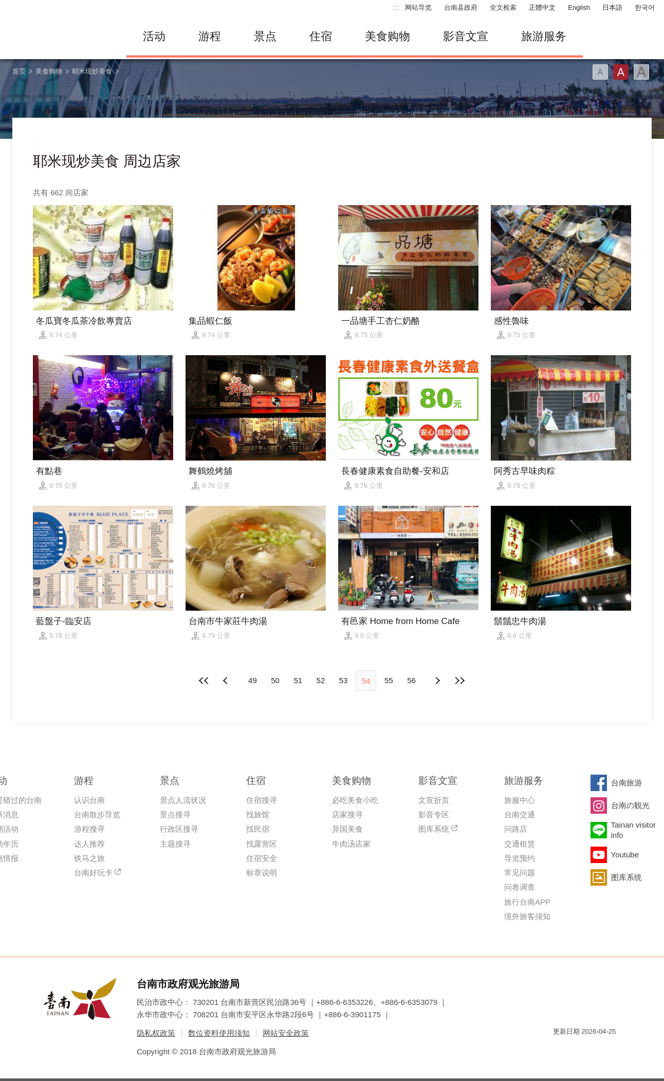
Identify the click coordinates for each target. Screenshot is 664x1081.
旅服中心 (519, 800)
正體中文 (542, 7)
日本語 (612, 7)
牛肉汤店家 (351, 843)
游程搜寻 (89, 829)
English (579, 7)
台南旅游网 (59, 36)
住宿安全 (261, 858)
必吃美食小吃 (355, 800)
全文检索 (503, 7)
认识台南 (89, 800)
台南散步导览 (97, 814)
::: (395, 7)
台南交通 (519, 814)
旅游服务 (543, 36)
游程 (209, 36)
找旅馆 (257, 814)
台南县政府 (460, 7)
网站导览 (418, 7)
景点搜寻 (175, 814)
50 (275, 680)
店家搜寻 (347, 814)
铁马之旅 (89, 858)
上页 (437, 680)
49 (252, 680)
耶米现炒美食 (92, 71)
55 (388, 680)
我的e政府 (560, 1050)
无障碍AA (597, 1050)
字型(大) (641, 72)
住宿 (320, 36)
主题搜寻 (175, 843)
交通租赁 (519, 843)
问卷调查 (519, 887)
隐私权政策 (156, 1033)
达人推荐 (89, 843)
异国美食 (347, 829)
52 (321, 680)
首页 (19, 71)
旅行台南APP (527, 901)
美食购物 (387, 36)
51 (297, 680)
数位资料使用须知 (219, 1033)
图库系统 (433, 829)
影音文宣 (465, 36)
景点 (265, 36)
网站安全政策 (286, 1033)
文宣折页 (433, 800)
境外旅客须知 (527, 916)
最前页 (204, 680)
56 (411, 680)
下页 (226, 680)
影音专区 (433, 814)
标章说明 (261, 872)
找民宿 (257, 829)
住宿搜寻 (261, 800)
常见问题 (519, 872)
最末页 (460, 680)
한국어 (645, 7)
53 (343, 680)
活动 (154, 36)
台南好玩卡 (93, 872)
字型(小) (600, 72)
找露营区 (261, 843)
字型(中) (621, 72)
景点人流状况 (183, 800)
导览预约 (519, 858)
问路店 (515, 829)
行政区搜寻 (179, 829)
